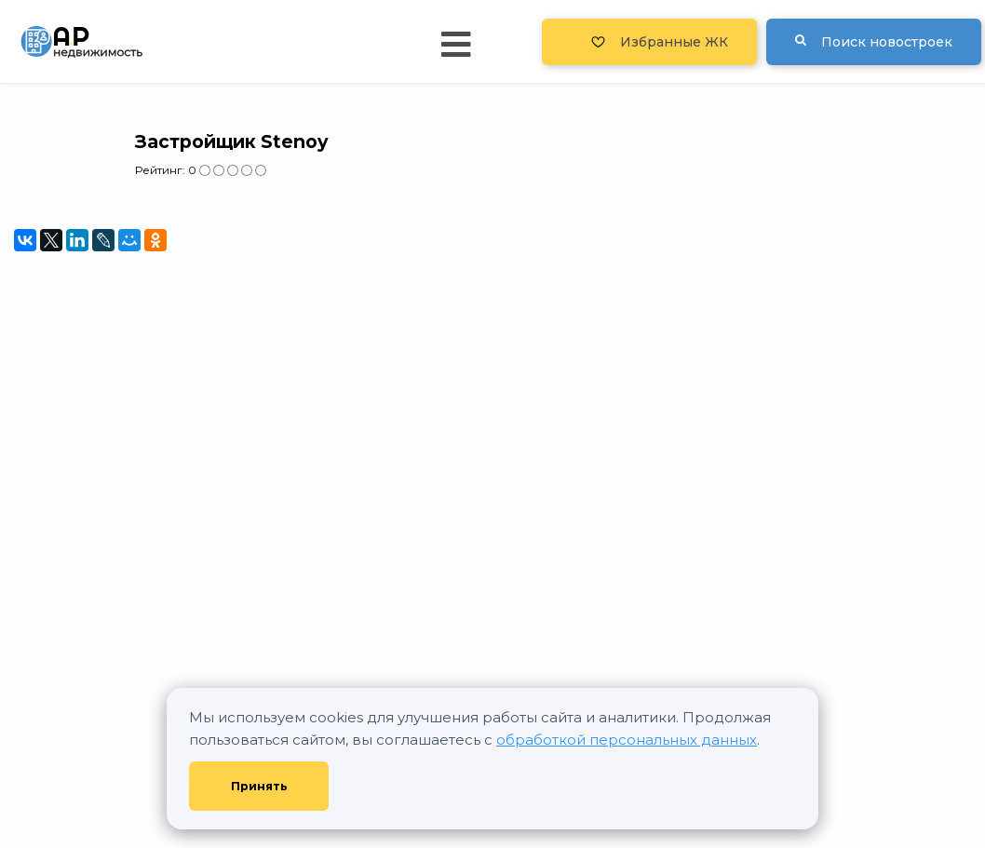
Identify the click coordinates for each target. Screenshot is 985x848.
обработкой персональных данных (626, 739)
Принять (259, 786)
